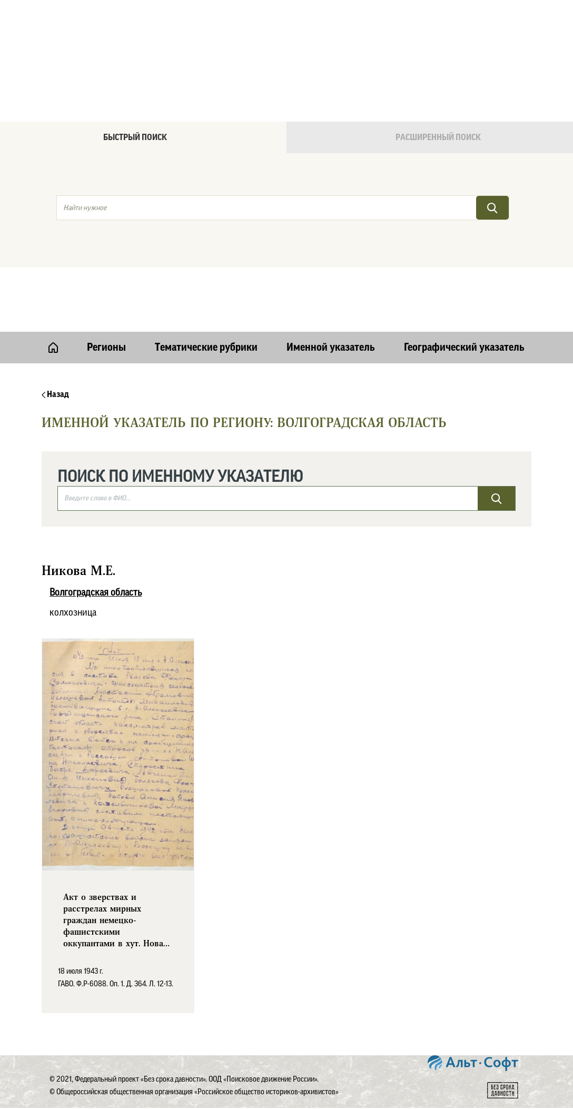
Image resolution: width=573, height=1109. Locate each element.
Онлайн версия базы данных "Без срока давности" (331, 34)
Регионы (106, 347)
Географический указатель (464, 347)
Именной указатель (330, 347)
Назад (55, 394)
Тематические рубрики (206, 347)
